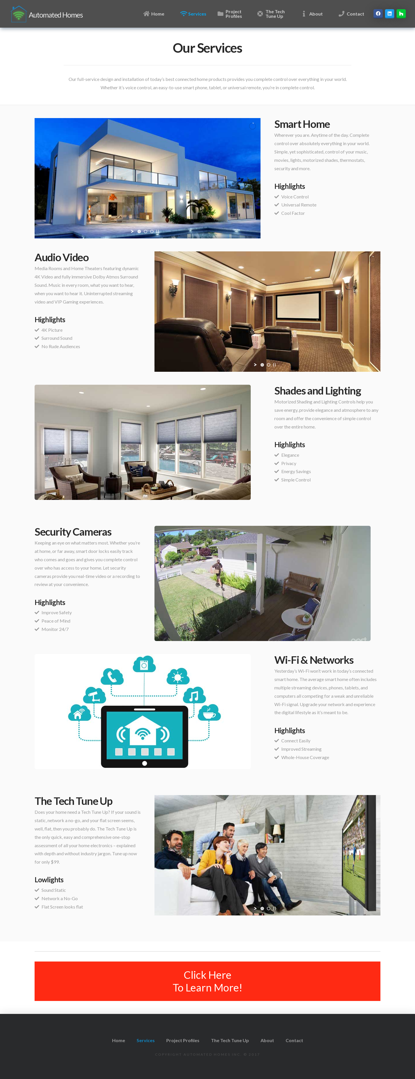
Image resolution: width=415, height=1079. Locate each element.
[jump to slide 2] (145, 231)
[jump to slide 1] (139, 231)
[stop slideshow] (157, 231)
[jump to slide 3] (152, 231)
